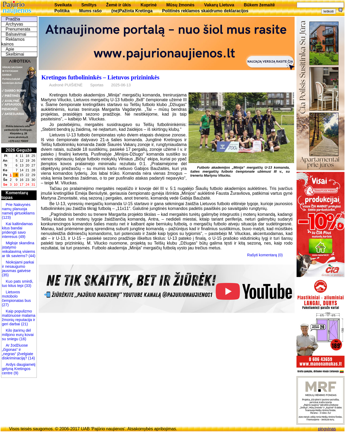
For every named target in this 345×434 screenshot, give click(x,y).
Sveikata (63, 5)
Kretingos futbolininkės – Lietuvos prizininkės (100, 77)
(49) (21, 236)
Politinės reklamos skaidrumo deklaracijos (205, 11)
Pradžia (13, 19)
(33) (27, 285)
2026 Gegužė (19, 150)
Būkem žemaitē (259, 5)
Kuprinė (149, 5)
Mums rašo (90, 11)
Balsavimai (16, 34)
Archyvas (14, 24)
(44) (31, 256)
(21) (24, 324)
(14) (31, 358)
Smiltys (89, 5)
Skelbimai (15, 54)
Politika (62, 11)
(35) (5, 275)
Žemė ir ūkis (118, 5)
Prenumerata (18, 29)
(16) (22, 339)
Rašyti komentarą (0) (265, 255)
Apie (10, 49)
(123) (6, 217)
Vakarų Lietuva (219, 5)
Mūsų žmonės (180, 5)
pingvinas (327, 429)
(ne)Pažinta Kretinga (132, 11)
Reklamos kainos (13, 41)
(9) (15, 373)
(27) (5, 305)
